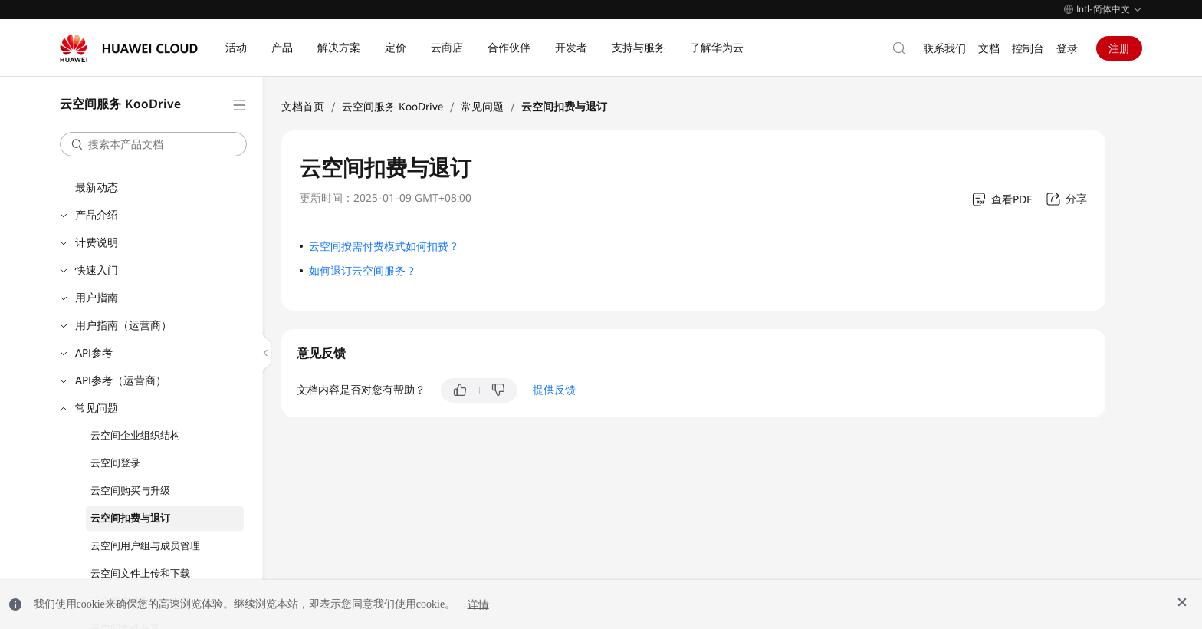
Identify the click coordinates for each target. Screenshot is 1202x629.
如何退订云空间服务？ (362, 271)
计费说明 (96, 242)
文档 (989, 48)
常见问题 (96, 408)
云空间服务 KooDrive (392, 106)
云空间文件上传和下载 (140, 573)
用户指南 (96, 297)
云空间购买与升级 (130, 490)
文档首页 (302, 106)
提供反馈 (554, 390)
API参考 (94, 353)
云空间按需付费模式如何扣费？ (384, 246)
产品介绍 (96, 215)
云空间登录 (115, 463)
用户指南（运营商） (123, 325)
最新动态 (96, 187)
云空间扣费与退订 (130, 518)
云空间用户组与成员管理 (145, 546)
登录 (1067, 48)
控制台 (1028, 48)
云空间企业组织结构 (135, 435)
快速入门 (96, 270)
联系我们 (944, 48)
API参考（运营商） (120, 380)
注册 (1119, 48)
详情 (478, 604)
